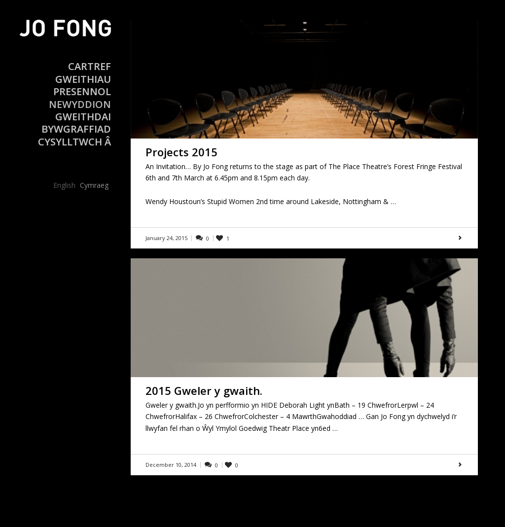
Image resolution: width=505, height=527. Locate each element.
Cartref (89, 66)
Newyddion (80, 104)
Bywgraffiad (76, 129)
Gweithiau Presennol (82, 85)
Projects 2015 (181, 151)
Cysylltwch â (74, 141)
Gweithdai (83, 116)
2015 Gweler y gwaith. (203, 390)
